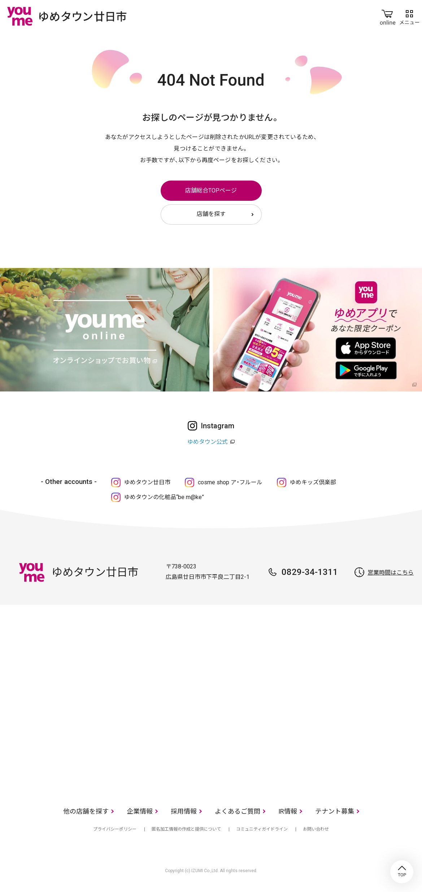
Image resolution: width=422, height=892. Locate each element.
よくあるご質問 (237, 811)
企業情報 (140, 811)
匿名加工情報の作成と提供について (186, 829)
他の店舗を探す (86, 811)
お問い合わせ (316, 829)
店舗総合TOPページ (211, 190)
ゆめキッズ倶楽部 (313, 482)
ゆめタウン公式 (207, 441)
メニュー (409, 15)
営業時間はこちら (390, 572)
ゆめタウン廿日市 (147, 482)
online (388, 15)
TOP (401, 871)
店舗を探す (211, 214)
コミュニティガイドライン (262, 829)
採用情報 (184, 811)
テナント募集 (334, 811)
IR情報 (287, 811)
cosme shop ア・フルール (230, 482)
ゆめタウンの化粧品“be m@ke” (164, 497)
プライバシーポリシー (114, 829)
